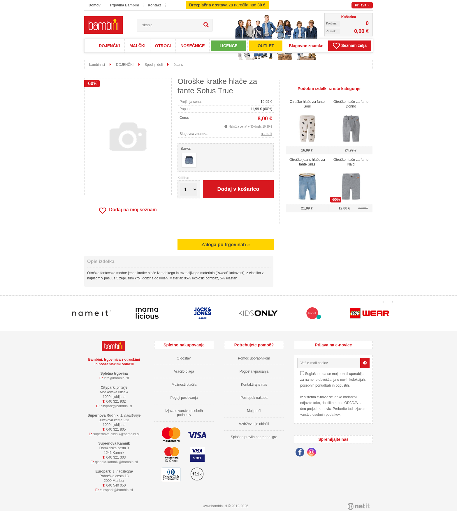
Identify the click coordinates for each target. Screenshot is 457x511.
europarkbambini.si (116, 490)
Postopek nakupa (254, 398)
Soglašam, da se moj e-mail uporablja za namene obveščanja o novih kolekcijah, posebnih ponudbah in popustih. (333, 379)
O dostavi (184, 358)
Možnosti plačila (184, 385)
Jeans (178, 65)
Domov (95, 5)
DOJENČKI (109, 45)
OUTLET (266, 45)
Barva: (186, 149)
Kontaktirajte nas (254, 385)
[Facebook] (301, 453)
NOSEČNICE (192, 45)
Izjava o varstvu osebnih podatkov (184, 413)
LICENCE (228, 45)
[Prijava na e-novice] (365, 363)
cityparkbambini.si (116, 406)
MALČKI (137, 45)
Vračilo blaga (184, 371)
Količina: (183, 178)
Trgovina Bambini (124, 5)
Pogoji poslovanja (184, 398)
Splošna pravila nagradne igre (254, 437)
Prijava (362, 5)
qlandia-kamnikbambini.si (116, 462)
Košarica (348, 17)
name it (266, 134)
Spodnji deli (154, 65)
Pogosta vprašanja (254, 371)
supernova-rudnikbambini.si (116, 434)
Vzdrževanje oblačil (254, 424)
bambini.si (97, 65)
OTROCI (163, 45)
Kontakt (154, 5)
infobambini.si (116, 378)
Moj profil (254, 411)
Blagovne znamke (306, 45)
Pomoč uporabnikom (254, 358)
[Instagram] (313, 453)
